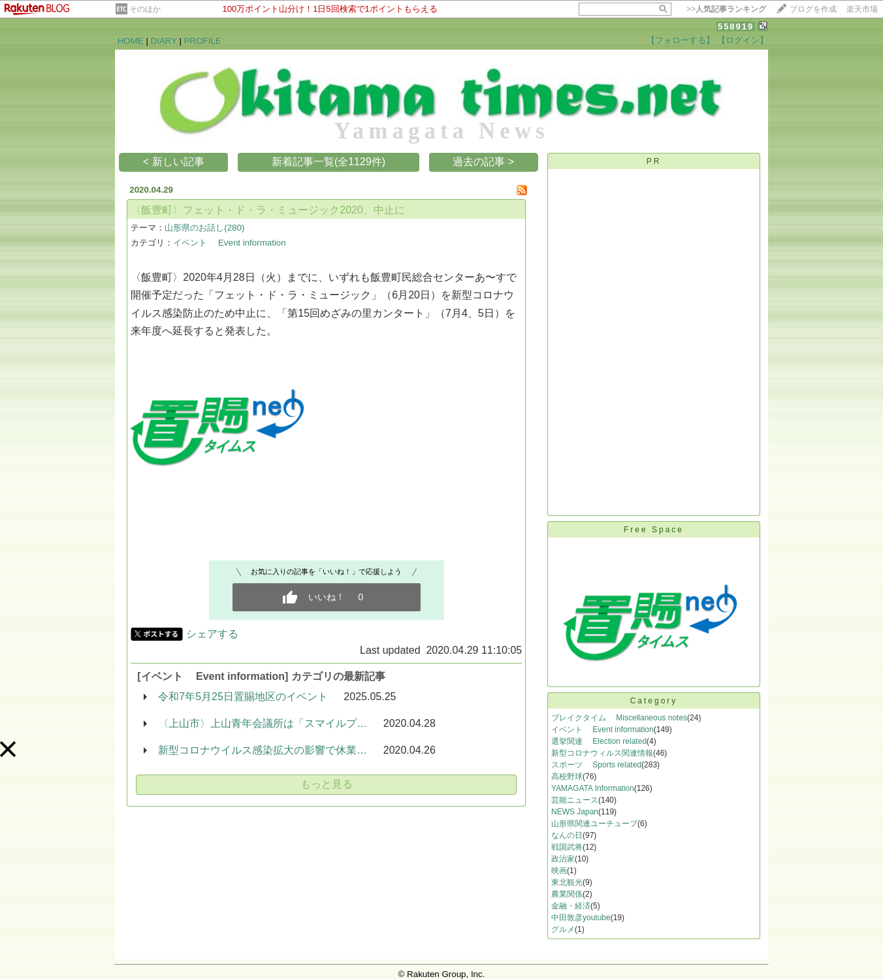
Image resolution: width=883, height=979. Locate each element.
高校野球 (567, 776)
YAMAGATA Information (592, 788)
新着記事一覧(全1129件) (328, 161)
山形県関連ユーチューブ (594, 823)
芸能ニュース (574, 800)
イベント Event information (229, 243)
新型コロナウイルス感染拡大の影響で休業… (262, 750)
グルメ (563, 929)
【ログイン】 (742, 40)
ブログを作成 (813, 9)
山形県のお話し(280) (204, 228)
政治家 (563, 858)
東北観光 (567, 882)
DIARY (164, 41)
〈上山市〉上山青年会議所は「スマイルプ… (262, 723)
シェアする (212, 633)
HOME (131, 41)
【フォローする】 (680, 40)
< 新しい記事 (173, 161)
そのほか (145, 9)
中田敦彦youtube (581, 917)
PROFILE (202, 41)
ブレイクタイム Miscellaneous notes (619, 717)
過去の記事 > (483, 161)
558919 (736, 26)
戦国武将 (567, 847)
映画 (559, 870)
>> (726, 9)
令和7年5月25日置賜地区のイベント (243, 696)
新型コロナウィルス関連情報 (602, 753)
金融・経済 (570, 905)
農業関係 (567, 894)
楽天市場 (862, 9)
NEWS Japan (574, 811)
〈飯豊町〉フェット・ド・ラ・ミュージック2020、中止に (268, 210)
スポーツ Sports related (596, 764)
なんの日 (567, 835)
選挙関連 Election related (599, 741)
